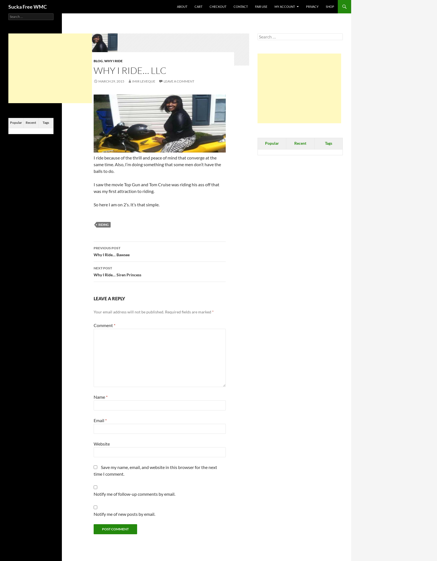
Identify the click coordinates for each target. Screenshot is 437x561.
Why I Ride (113, 61)
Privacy (312, 6)
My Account (285, 6)
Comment (104, 325)
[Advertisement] (299, 88)
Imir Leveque (143, 81)
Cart (198, 6)
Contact (241, 6)
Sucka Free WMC (27, 7)
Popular (272, 143)
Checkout (218, 6)
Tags (328, 143)
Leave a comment (179, 81)
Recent (300, 143)
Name (101, 397)
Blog (98, 61)
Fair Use (261, 6)
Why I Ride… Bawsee (160, 251)
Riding (103, 224)
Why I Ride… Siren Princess (160, 271)
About (182, 6)
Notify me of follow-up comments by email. (134, 494)
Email (100, 420)
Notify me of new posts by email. (124, 514)
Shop (330, 6)
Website (102, 443)
